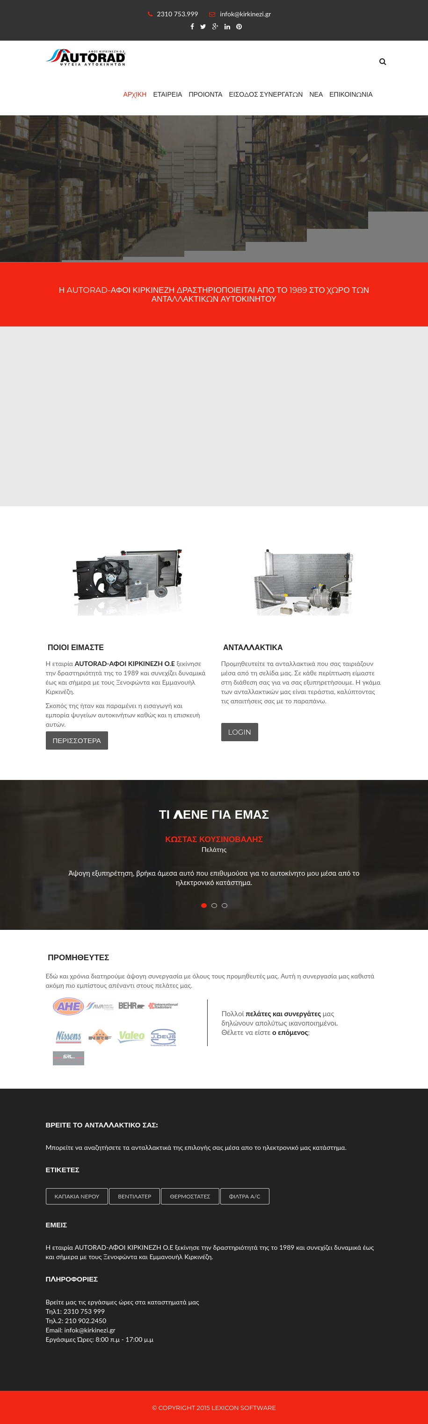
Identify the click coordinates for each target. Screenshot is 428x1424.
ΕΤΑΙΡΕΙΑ (167, 94)
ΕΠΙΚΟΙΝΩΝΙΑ (350, 94)
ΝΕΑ (316, 94)
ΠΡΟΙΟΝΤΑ (205, 94)
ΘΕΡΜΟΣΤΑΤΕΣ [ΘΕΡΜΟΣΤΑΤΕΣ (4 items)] (190, 1196)
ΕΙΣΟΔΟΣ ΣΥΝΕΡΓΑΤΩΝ (266, 94)
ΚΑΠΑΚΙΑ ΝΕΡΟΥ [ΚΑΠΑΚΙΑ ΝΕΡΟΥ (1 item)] (77, 1196)
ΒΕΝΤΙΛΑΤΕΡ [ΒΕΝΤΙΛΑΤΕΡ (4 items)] (134, 1196)
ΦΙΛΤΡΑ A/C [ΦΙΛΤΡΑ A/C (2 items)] (245, 1196)
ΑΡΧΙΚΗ (135, 94)
